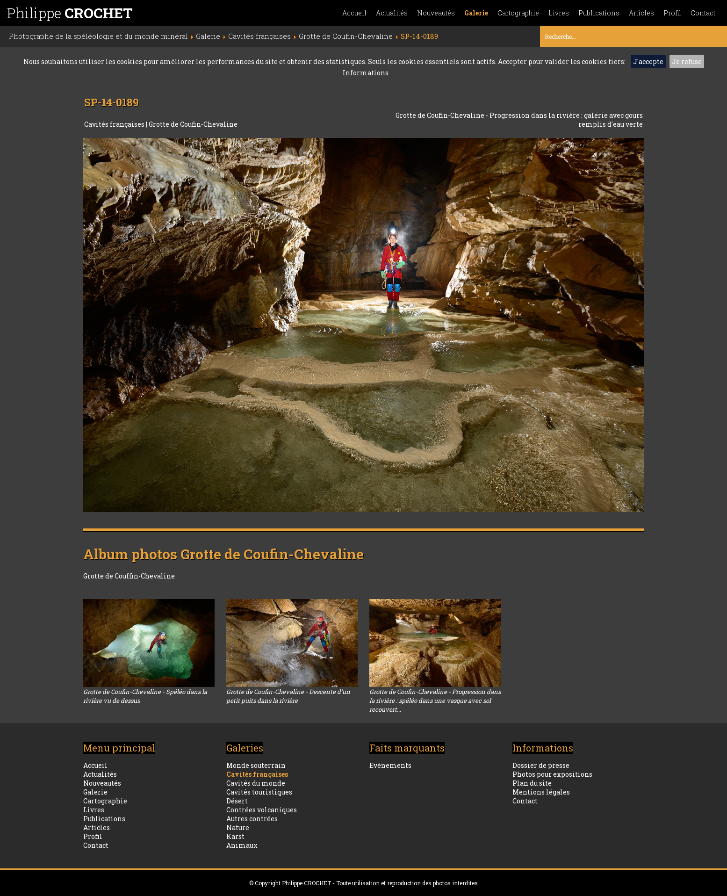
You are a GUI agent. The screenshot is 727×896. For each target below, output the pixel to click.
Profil (672, 12)
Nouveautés (436, 12)
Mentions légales (541, 792)
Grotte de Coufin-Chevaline (193, 124)
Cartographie (518, 12)
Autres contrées (252, 818)
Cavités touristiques (259, 792)
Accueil (354, 12)
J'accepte (648, 61)
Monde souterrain (256, 765)
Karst (235, 836)
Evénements (390, 765)
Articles (641, 12)
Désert (237, 800)
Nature (237, 827)
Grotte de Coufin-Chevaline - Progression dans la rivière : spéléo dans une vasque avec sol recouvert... (435, 700)
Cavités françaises (115, 124)
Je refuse (687, 61)
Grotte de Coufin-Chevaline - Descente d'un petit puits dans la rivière (288, 696)
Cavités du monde (255, 783)
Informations (366, 72)
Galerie (476, 12)
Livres (558, 12)
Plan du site (532, 783)
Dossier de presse (540, 765)
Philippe (70, 13)
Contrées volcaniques (261, 809)
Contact (703, 12)
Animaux (242, 845)
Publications (598, 12)
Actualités (392, 12)
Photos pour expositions (552, 774)
